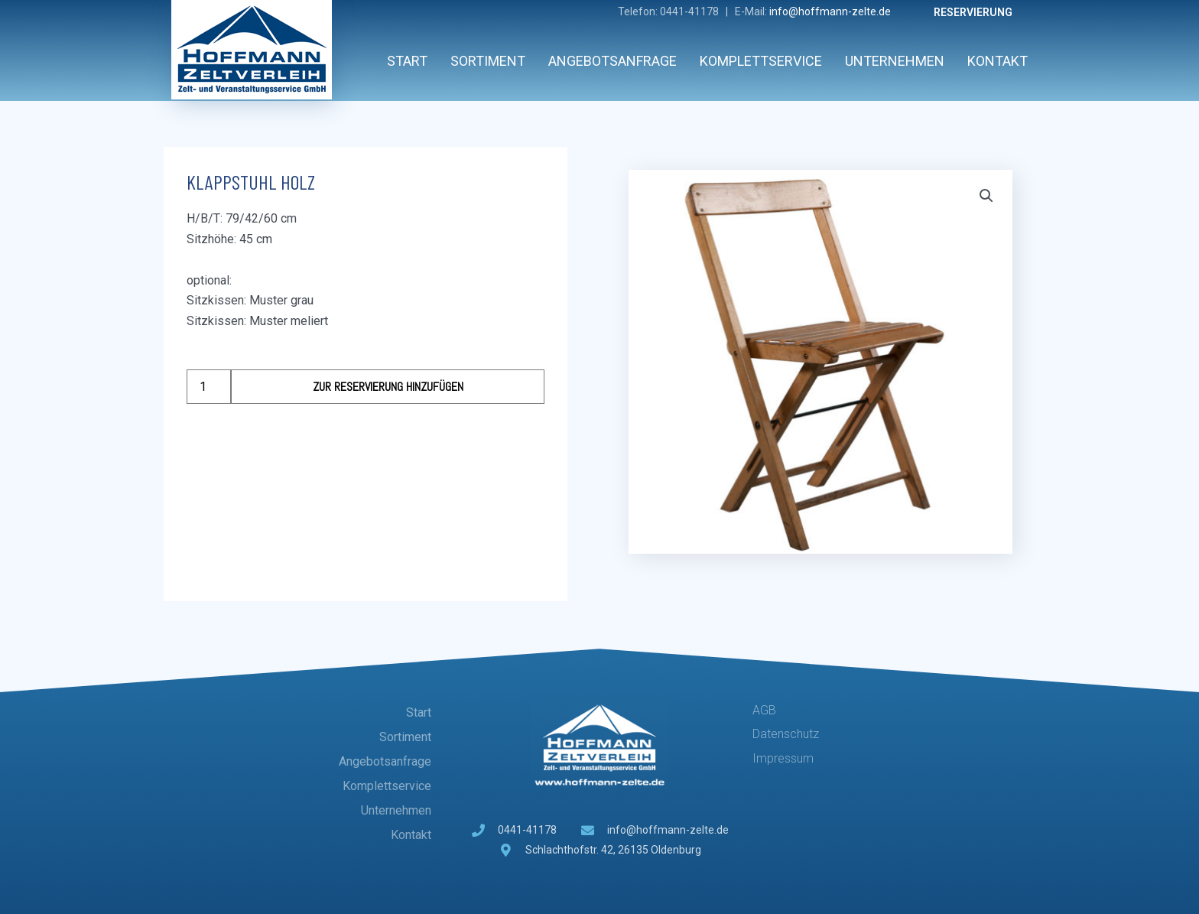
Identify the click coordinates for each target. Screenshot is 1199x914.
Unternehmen (894, 61)
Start (407, 61)
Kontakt (997, 61)
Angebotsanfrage (612, 61)
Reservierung (973, 12)
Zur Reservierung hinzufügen (388, 387)
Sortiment (487, 61)
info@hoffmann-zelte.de (830, 11)
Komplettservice (761, 61)
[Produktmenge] (209, 386)
